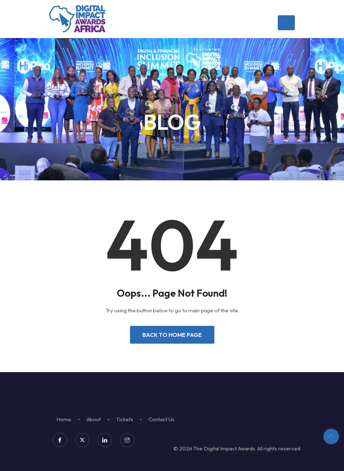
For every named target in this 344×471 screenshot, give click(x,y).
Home (63, 419)
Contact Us (161, 419)
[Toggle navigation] (286, 22)
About (94, 419)
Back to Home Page (172, 334)
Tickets (124, 419)
